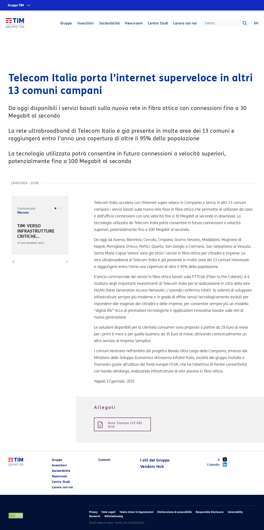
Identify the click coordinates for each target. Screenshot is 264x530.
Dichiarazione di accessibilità (174, 512)
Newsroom (133, 24)
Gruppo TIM (16, 5)
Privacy (93, 512)
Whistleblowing (113, 516)
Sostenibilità (109, 24)
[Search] (225, 23)
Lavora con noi (184, 24)
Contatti (104, 460)
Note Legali (108, 512)
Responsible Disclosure (210, 512)
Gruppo (66, 24)
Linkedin (218, 464)
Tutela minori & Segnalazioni (136, 512)
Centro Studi (157, 24)
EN (256, 23)
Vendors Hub (152, 466)
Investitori (85, 24)
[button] (13, 261)
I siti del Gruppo (155, 460)
